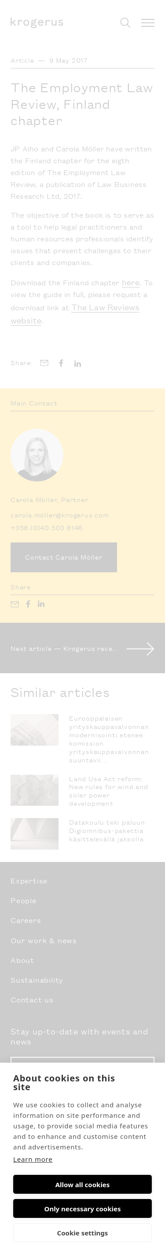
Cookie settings (82, 1232)
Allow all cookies (82, 1184)
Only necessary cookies (82, 1208)
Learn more (33, 1159)
